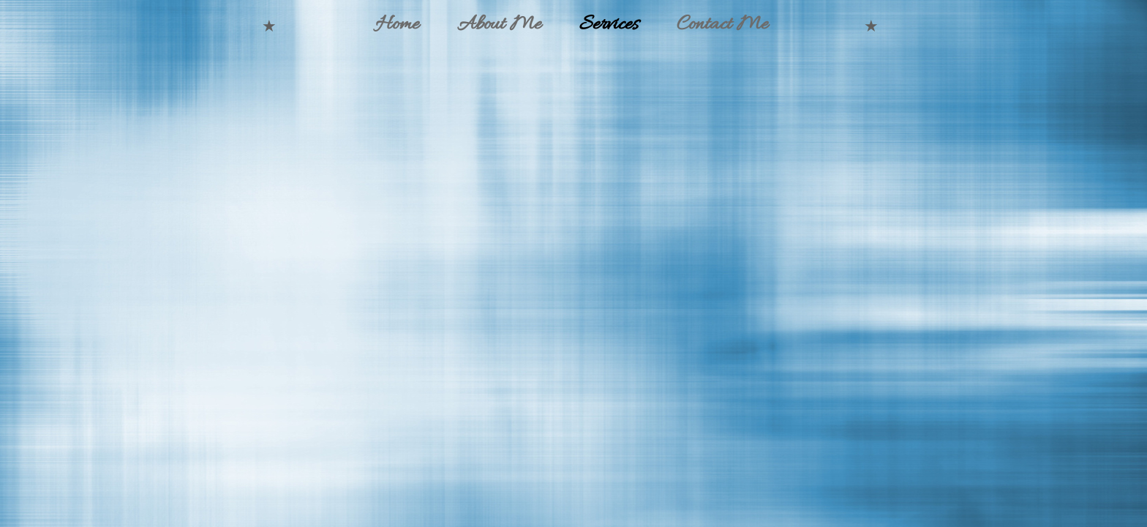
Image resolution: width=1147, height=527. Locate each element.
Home (397, 25)
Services (609, 25)
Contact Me (722, 25)
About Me (499, 25)
